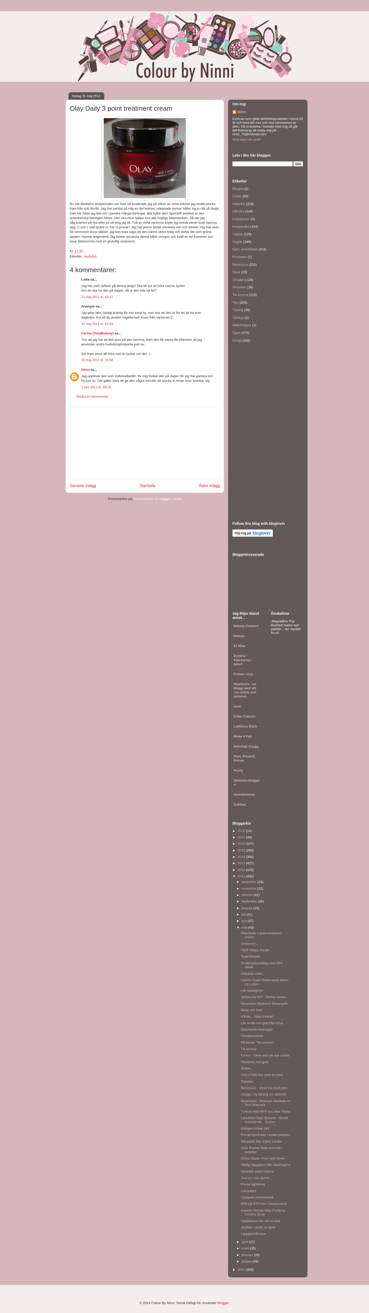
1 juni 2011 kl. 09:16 (96, 387)
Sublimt (240, 804)
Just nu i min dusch (255, 1178)
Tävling (237, 310)
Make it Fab (243, 736)
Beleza (239, 636)
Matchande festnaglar (257, 1029)
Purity (238, 770)
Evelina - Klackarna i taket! (242, 660)
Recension (240, 264)
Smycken (239, 287)
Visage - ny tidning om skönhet (263, 1094)
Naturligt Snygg (246, 746)
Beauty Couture (246, 626)
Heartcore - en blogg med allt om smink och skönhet (245, 690)
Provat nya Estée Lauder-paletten (265, 1135)
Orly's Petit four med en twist (262, 1075)
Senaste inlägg (83, 486)
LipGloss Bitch (245, 726)
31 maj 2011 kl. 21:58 (97, 360)
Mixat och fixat (251, 1010)
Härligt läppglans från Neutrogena (265, 1165)
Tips (235, 302)
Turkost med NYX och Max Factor (266, 1111)
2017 (242, 837)
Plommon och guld (254, 1062)
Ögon (236, 333)
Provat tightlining (253, 1184)
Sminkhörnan (244, 794)
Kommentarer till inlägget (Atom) (157, 499)
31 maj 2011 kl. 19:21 (97, 297)
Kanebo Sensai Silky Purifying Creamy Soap (263, 1212)
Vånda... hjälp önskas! (257, 1016)
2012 (242, 870)
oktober (248, 895)
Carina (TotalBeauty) (97, 333)
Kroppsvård (240, 227)
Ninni (85, 370)
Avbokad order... (253, 974)
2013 (242, 863)
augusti (247, 908)
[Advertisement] (144, 443)
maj (245, 927)
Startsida (148, 486)
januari (247, 1261)
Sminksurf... (249, 944)
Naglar (237, 242)
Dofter (236, 196)
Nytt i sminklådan (245, 249)
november (249, 888)
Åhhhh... (247, 1068)
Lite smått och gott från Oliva (262, 1023)
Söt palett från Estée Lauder (261, 1141)
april (245, 1242)
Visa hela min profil (246, 139)
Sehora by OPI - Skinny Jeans (263, 997)
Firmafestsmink (252, 1036)
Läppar (237, 234)
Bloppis (237, 189)
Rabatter (247, 1081)
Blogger (223, 1303)
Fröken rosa (243, 674)
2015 (242, 850)
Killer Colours (244, 716)
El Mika (239, 646)
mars (246, 1248)
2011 (242, 876)
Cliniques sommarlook (257, 1197)
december (249, 882)
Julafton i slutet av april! (258, 1227)
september (250, 901)
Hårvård (238, 211)
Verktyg (237, 318)
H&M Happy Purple (255, 950)
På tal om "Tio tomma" (257, 1042)
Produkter (239, 257)
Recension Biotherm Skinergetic (264, 1004)
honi (237, 706)
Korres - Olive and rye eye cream (265, 1055)
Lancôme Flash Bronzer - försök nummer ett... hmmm (264, 1120)
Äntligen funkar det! (255, 1128)
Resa (236, 272)
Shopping (239, 280)
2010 (242, 1269)
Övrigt (236, 340)
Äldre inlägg (209, 486)
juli (244, 914)
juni (245, 921)
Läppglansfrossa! (253, 1234)
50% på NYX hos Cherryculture (264, 1204)
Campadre (248, 1191)
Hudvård (90, 256)
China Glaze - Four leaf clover (263, 1158)
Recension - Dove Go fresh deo (264, 1088)
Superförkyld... (251, 956)
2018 (242, 831)
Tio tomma (240, 295)
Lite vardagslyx (252, 990)
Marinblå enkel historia (257, 1171)
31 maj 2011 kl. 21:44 (97, 324)
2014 (242, 857)
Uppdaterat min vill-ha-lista (260, 1221)
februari (248, 1255)
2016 (242, 844)
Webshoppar (241, 325)
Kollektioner (241, 219)
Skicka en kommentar (92, 396)
